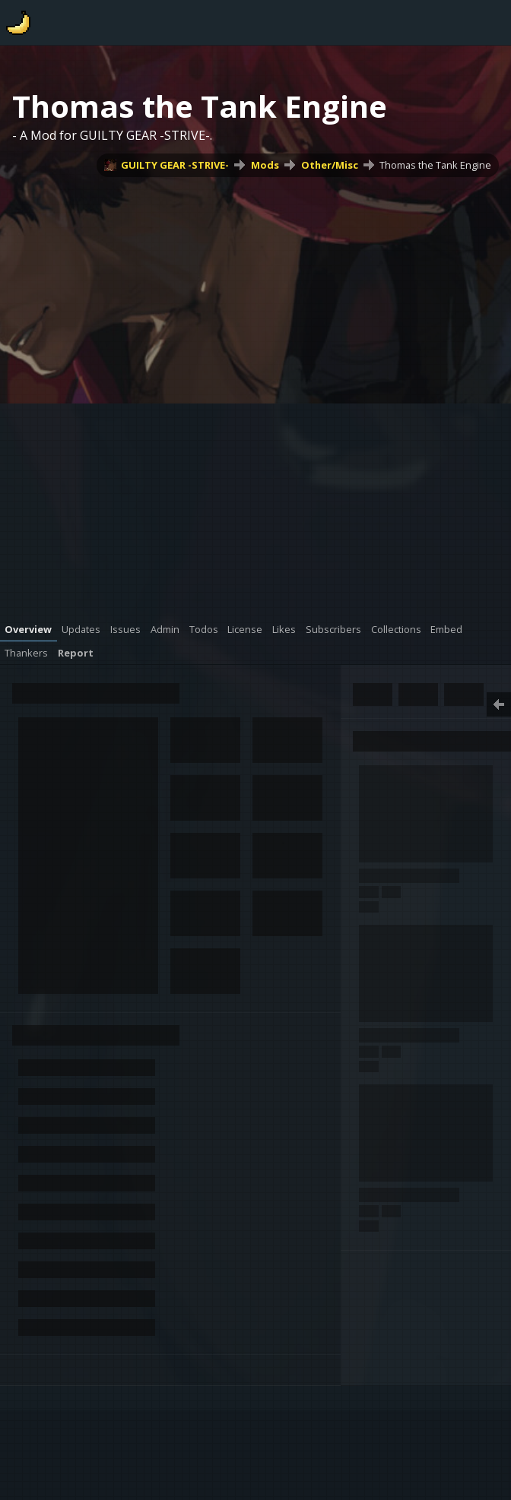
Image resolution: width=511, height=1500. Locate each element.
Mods (265, 165)
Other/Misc (329, 165)
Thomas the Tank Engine (435, 165)
